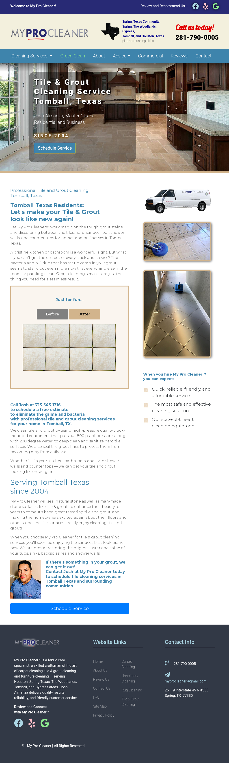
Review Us (101, 679)
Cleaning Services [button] (30, 56)
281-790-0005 (197, 37)
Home (98, 661)
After (85, 314)
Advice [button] (120, 56)
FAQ (96, 697)
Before (52, 314)
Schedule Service (55, 148)
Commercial (150, 56)
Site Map (100, 706)
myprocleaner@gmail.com (186, 681)
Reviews (179, 56)
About (99, 56)
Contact (203, 56)
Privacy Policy (103, 715)
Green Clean (72, 56)
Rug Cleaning (131, 690)
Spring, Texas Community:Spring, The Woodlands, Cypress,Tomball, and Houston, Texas (143, 31)
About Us (100, 670)
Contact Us (101, 688)
